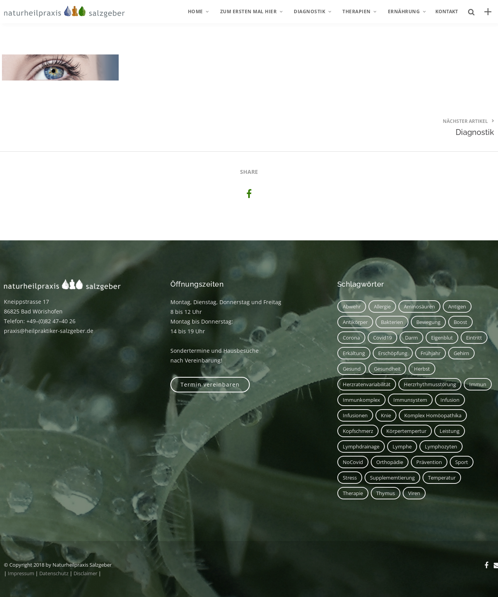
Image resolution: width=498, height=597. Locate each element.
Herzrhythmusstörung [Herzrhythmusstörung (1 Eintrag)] (430, 384)
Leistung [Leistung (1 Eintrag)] (449, 430)
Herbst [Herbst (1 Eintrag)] (422, 368)
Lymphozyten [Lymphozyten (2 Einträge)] (441, 446)
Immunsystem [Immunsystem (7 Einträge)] (410, 399)
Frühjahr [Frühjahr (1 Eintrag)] (430, 353)
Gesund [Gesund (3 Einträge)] (352, 368)
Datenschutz (53, 573)
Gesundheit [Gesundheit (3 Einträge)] (387, 368)
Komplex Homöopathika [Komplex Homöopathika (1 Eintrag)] (432, 415)
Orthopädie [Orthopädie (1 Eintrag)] (389, 462)
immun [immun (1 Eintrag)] (477, 384)
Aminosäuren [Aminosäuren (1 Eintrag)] (419, 306)
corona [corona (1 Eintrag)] (351, 337)
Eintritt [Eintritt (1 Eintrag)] (474, 337)
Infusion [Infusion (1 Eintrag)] (449, 399)
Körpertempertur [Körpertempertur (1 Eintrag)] (406, 430)
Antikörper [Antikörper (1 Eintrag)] (355, 322)
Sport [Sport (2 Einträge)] (461, 462)
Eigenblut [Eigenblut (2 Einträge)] (442, 337)
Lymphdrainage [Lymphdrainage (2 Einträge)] (361, 446)
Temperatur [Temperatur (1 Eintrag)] (442, 477)
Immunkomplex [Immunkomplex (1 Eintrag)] (361, 399)
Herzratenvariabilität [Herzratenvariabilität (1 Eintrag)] (367, 384)
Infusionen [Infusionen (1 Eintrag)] (355, 415)
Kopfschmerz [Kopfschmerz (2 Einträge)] (358, 430)
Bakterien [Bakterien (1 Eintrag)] (392, 322)
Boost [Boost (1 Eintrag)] (460, 322)
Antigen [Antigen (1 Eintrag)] (457, 306)
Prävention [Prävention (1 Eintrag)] (429, 462)
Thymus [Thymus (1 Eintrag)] (385, 493)
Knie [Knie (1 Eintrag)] (386, 415)
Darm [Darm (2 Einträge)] (411, 337)
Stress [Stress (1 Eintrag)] (350, 477)
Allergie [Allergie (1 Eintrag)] (382, 306)
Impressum (21, 573)
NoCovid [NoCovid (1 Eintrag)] (353, 462)
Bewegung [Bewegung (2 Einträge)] (428, 322)
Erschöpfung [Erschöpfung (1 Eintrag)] (392, 353)
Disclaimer (85, 573)
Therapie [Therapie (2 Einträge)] (353, 493)
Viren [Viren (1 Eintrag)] (414, 493)
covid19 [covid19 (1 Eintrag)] (382, 337)
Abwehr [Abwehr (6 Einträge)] (352, 306)
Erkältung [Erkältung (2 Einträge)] (354, 353)
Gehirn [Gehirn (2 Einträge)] (461, 353)
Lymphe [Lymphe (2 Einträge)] (402, 446)
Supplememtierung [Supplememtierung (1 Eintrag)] (392, 477)
